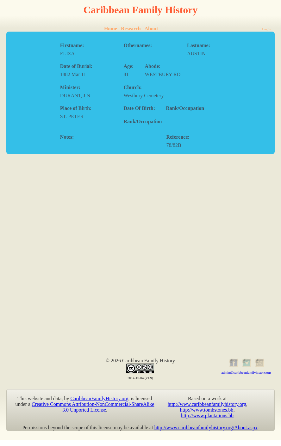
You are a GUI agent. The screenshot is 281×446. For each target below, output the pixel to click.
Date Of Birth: (139, 108)
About (151, 28)
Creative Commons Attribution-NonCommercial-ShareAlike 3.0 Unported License (93, 407)
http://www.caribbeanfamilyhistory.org (207, 404)
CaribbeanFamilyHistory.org (99, 398)
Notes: (67, 137)
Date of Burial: (76, 66)
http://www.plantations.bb (207, 415)
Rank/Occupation (185, 108)
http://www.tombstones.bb (207, 410)
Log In (266, 29)
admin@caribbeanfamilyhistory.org (246, 372)
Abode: (153, 66)
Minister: (70, 87)
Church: (132, 87)
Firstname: (72, 45)
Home (110, 28)
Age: (128, 66)
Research (131, 28)
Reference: (177, 137)
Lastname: (198, 45)
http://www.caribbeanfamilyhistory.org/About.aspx (206, 427)
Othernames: (137, 45)
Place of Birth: (76, 108)
